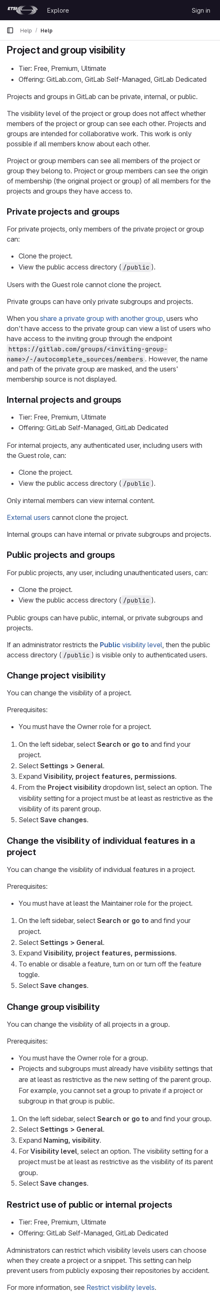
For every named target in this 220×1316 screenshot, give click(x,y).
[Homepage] (22, 10)
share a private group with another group (101, 318)
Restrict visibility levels (120, 1287)
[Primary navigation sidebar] (10, 30)
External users (28, 517)
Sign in (201, 10)
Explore (58, 10)
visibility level (131, 645)
